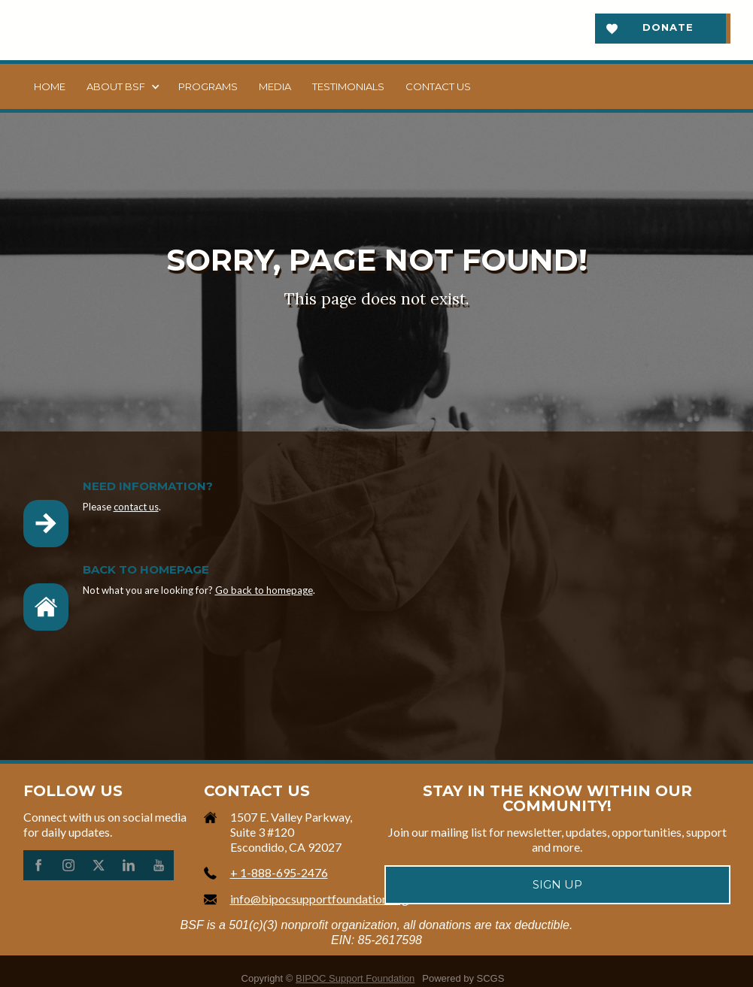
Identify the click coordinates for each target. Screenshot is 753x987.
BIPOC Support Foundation (355, 978)
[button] (122, 86)
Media (275, 86)
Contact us (438, 86)
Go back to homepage (264, 590)
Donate (668, 27)
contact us (136, 507)
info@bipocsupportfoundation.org (319, 899)
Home (49, 86)
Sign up (557, 884)
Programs (208, 86)
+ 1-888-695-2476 (279, 872)
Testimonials (348, 86)
